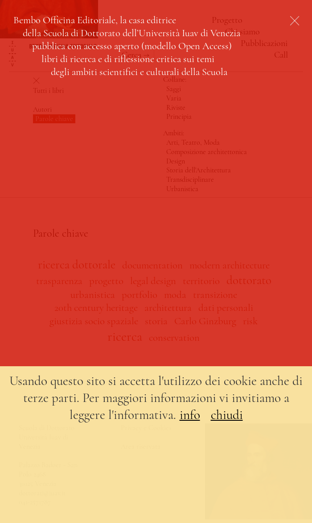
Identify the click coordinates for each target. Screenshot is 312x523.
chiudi (227, 415)
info (190, 415)
